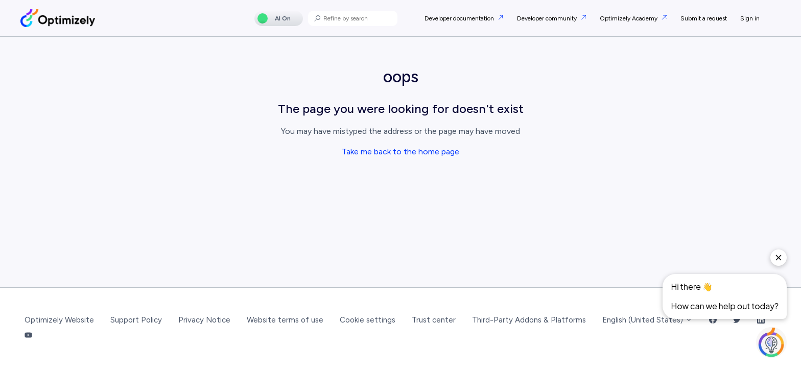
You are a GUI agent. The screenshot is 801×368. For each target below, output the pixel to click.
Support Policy (136, 320)
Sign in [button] (750, 18)
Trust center (434, 320)
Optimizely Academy (629, 18)
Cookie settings (367, 320)
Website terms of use (285, 320)
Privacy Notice (204, 320)
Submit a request (703, 18)
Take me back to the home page (400, 151)
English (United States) (647, 320)
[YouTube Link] (28, 336)
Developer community (547, 18)
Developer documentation (460, 18)
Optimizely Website (59, 320)
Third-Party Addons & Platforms (529, 320)
